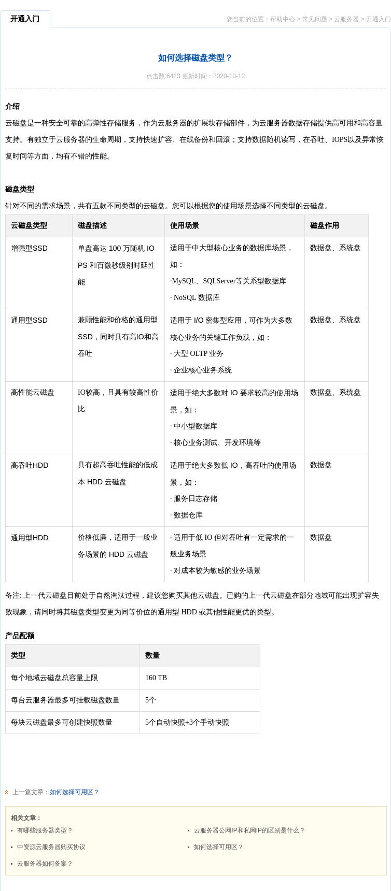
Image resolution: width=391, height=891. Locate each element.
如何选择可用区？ (75, 792)
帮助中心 (282, 19)
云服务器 (346, 19)
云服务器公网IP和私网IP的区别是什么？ (249, 830)
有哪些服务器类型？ (45, 830)
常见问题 (314, 19)
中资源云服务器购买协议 (51, 847)
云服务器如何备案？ (45, 863)
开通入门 (378, 19)
